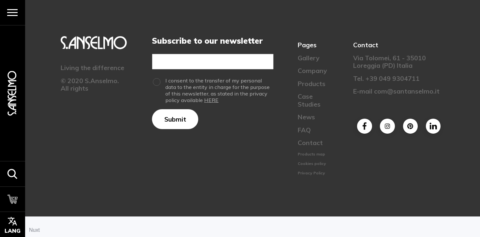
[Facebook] (364, 126)
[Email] (213, 61)
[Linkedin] (433, 126)
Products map (311, 154)
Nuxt (34, 230)
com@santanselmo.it (406, 91)
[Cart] (12, 199)
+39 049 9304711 (392, 78)
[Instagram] (387, 126)
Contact (309, 143)
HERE (211, 100)
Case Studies (308, 100)
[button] (12, 173)
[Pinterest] (410, 126)
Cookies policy (311, 163)
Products (311, 84)
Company (312, 71)
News (306, 117)
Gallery (308, 58)
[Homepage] (12, 93)
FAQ (303, 130)
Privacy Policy (311, 172)
